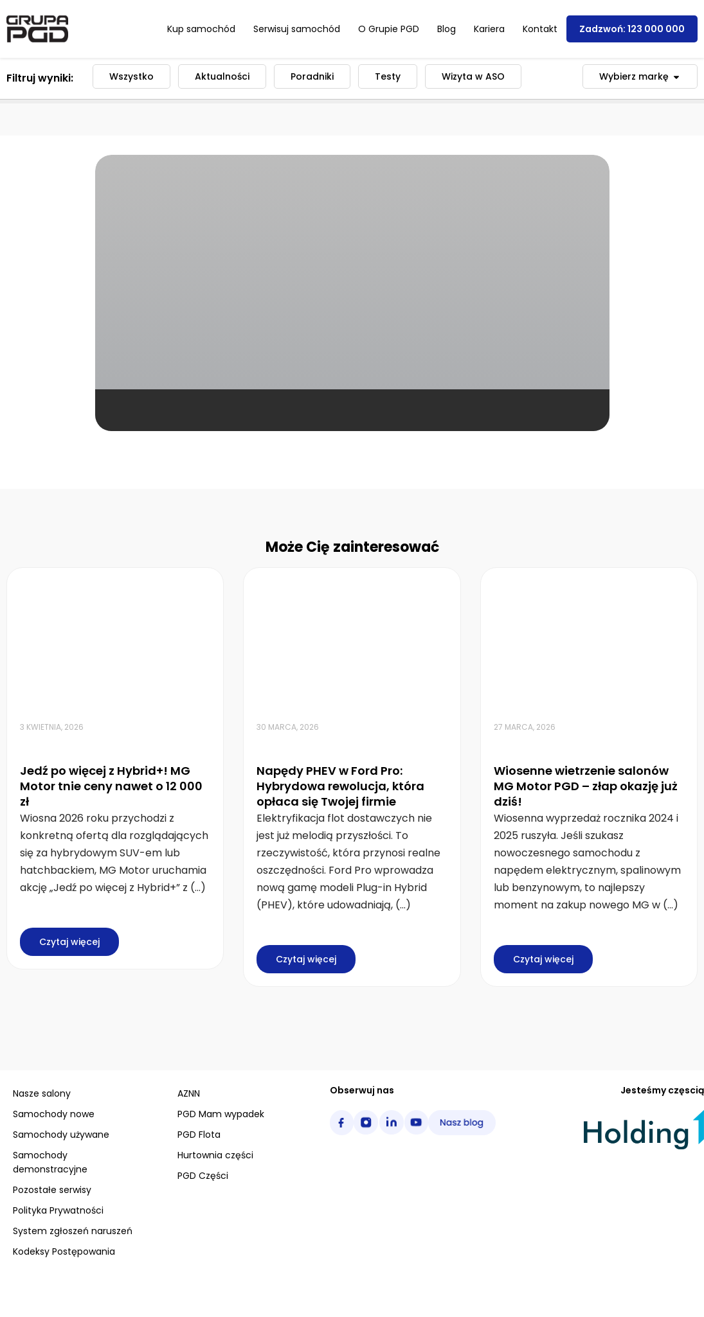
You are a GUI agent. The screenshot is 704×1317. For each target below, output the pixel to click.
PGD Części (202, 1175)
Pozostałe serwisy (52, 1189)
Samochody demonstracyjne (50, 1162)
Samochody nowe (54, 1114)
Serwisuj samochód (296, 28)
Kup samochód (201, 28)
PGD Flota (199, 1134)
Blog (446, 28)
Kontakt (540, 28)
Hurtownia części (215, 1155)
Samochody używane (61, 1134)
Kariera (489, 28)
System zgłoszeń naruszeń (72, 1230)
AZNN (188, 1093)
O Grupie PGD (388, 28)
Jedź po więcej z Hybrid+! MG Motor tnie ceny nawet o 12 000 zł (111, 786)
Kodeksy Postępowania (64, 1251)
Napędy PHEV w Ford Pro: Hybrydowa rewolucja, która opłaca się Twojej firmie (340, 786)
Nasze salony (42, 1093)
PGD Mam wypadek (220, 1114)
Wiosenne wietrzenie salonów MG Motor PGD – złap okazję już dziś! (586, 786)
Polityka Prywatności (58, 1210)
